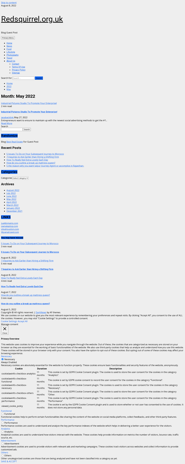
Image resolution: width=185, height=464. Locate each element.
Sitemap (16, 73)
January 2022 (13, 208)
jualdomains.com (9, 223)
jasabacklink (7, 117)
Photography (13, 55)
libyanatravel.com (10, 232)
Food (9, 49)
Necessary (9, 359)
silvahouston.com (10, 229)
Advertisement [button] (8, 440)
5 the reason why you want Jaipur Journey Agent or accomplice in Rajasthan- (45, 165)
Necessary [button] (6, 356)
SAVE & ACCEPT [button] (9, 461)
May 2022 (11, 199)
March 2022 (12, 205)
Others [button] (4, 452)
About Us (11, 61)
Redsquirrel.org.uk (32, 19)
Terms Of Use (18, 67)
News (9, 46)
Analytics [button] (5, 428)
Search (4, 126)
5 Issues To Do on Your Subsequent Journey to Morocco (35, 153)
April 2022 (12, 202)
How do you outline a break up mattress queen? (31, 162)
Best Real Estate (14, 141)
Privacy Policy (18, 70)
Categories (6, 177)
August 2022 (13, 190)
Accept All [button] (22, 321)
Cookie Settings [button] (9, 321)
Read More (6, 123)
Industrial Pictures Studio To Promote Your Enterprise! (29, 103)
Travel (9, 58)
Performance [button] (7, 419)
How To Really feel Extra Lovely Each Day (27, 159)
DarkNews (41, 312)
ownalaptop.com (9, 226)
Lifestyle (11, 52)
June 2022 (12, 196)
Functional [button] (6, 410)
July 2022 (11, 193)
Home (9, 43)
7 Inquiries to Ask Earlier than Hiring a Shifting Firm (33, 156)
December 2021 (14, 211)
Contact (15, 64)
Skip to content (9, 2)
